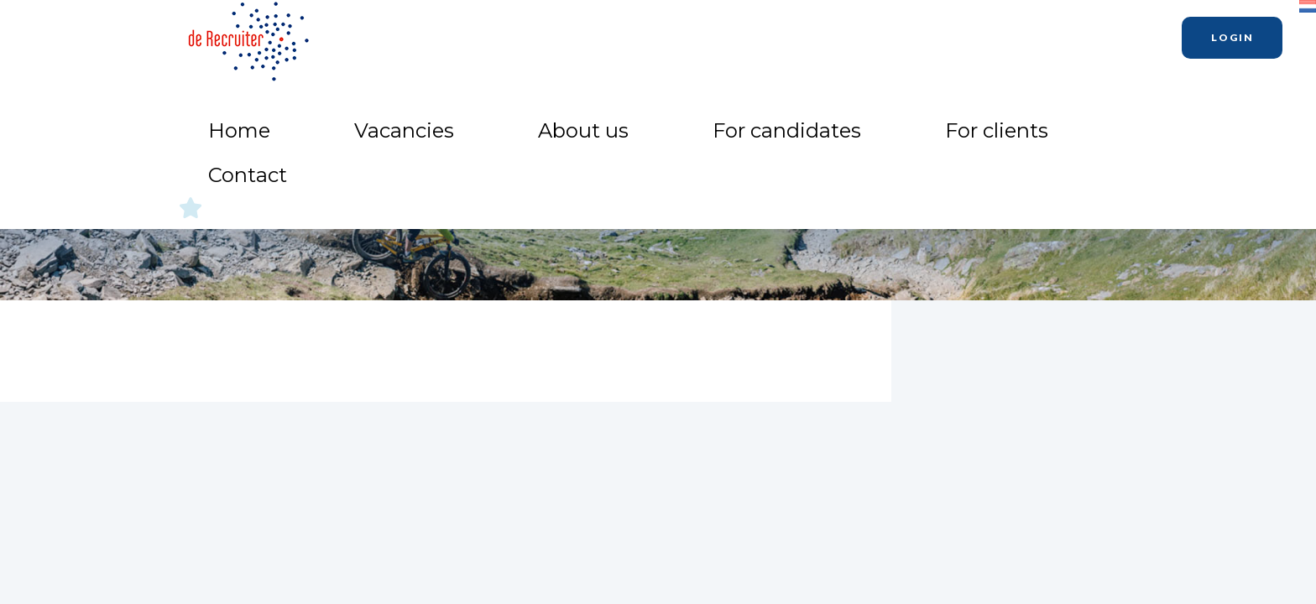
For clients (975, 34)
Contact (1063, 34)
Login (1232, 37)
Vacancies (666, 34)
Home (586, 34)
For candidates (863, 34)
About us (756, 34)
